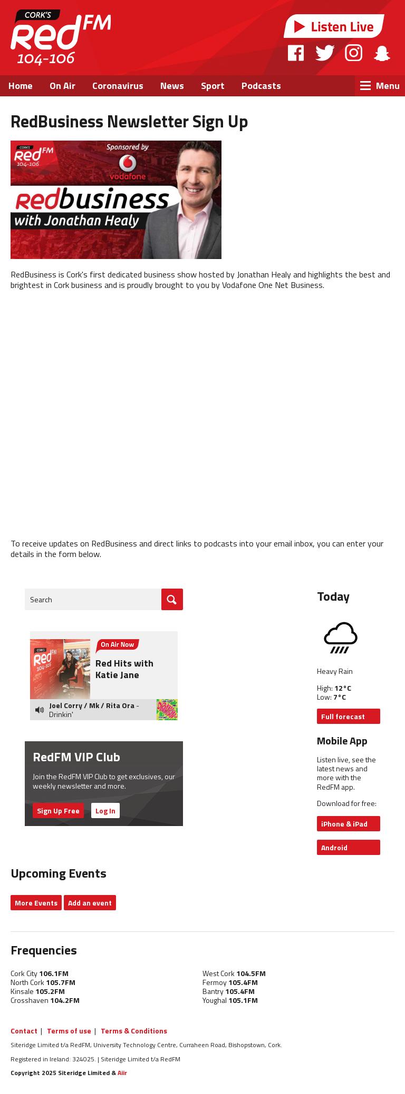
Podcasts (261, 85)
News (172, 85)
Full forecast (343, 716)
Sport (213, 85)
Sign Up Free (58, 810)
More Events (36, 902)
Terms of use (69, 1030)
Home (20, 85)
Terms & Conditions (134, 1030)
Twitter (324, 52)
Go (172, 599)
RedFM (61, 37)
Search (41, 599)
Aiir (122, 1073)
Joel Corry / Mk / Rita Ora (91, 705)
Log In (105, 810)
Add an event (90, 902)
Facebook (296, 52)
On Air (62, 85)
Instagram (353, 52)
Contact (24, 1030)
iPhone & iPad (344, 823)
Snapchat (381, 52)
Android (334, 847)
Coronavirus (117, 85)
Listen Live (334, 26)
